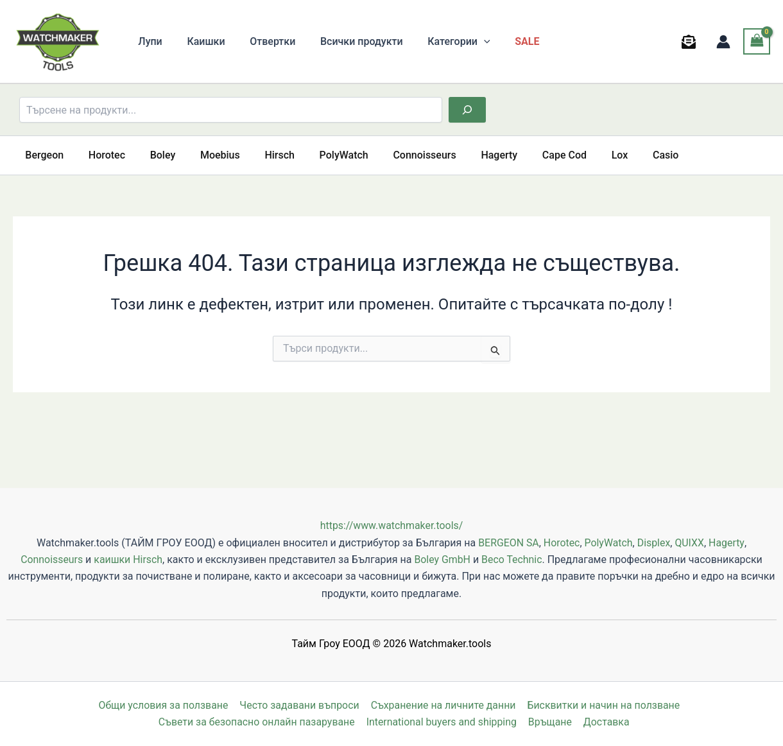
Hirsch (260, 155)
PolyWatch (320, 155)
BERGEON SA (508, 543)
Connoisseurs (396, 155)
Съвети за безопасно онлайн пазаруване (257, 722)
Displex (654, 543)
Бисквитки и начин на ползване (603, 705)
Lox (579, 155)
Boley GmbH (442, 559)
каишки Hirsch (128, 559)
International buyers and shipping (443, 722)
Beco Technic (512, 559)
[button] (464, 42)
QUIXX (690, 543)
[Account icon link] (723, 42)
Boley (152, 155)
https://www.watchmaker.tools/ (391, 525)
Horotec (100, 155)
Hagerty (467, 155)
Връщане (551, 722)
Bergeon (42, 155)
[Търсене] (467, 110)
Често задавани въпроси (299, 705)
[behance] (691, 42)
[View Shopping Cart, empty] (756, 41)
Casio (620, 155)
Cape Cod (528, 155)
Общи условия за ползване (163, 705)
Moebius (205, 155)
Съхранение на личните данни (443, 705)
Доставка (606, 722)
